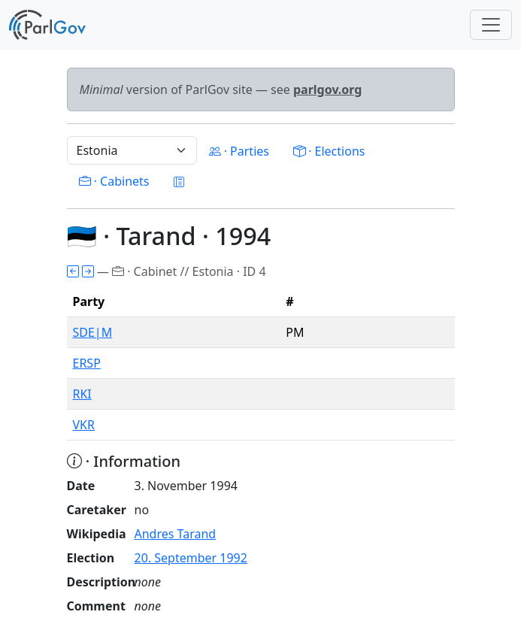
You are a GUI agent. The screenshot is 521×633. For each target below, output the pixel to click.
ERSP (87, 363)
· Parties (239, 151)
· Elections (329, 151)
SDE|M (93, 332)
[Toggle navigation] (491, 25)
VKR (84, 424)
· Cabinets (114, 181)
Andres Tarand (176, 533)
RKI (82, 394)
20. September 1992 (191, 558)
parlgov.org (327, 89)
